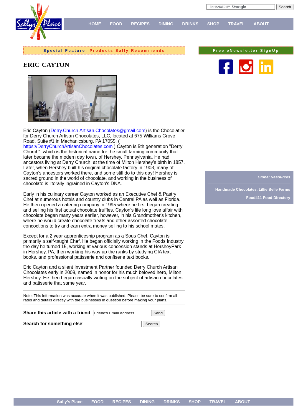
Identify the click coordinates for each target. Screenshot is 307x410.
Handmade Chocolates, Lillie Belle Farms (252, 189)
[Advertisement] (249, 122)
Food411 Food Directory (268, 197)
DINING (166, 23)
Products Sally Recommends (127, 50)
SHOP (213, 23)
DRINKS (190, 23)
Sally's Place (69, 401)
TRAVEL (236, 23)
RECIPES (140, 23)
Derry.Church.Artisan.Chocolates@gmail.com (97, 130)
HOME (94, 23)
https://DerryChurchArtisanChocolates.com (68, 146)
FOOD (116, 23)
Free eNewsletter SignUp (246, 50)
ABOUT (261, 23)
